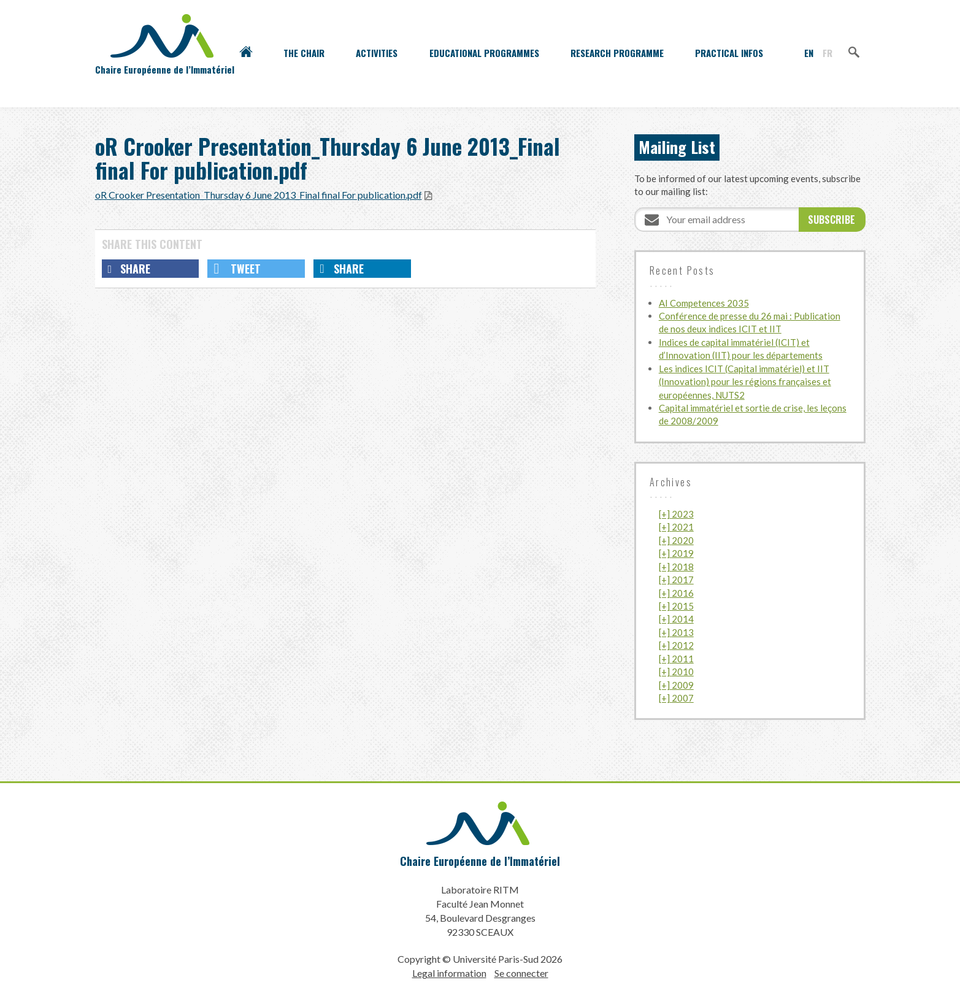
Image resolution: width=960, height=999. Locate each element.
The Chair (303, 52)
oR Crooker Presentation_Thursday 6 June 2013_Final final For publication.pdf (258, 195)
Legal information (449, 973)
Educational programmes (484, 52)
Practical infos (729, 52)
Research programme (617, 52)
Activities (376, 52)
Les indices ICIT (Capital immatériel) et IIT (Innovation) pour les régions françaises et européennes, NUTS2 (745, 381)
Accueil (246, 53)
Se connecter (521, 973)
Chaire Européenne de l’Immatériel (480, 861)
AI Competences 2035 (704, 302)
